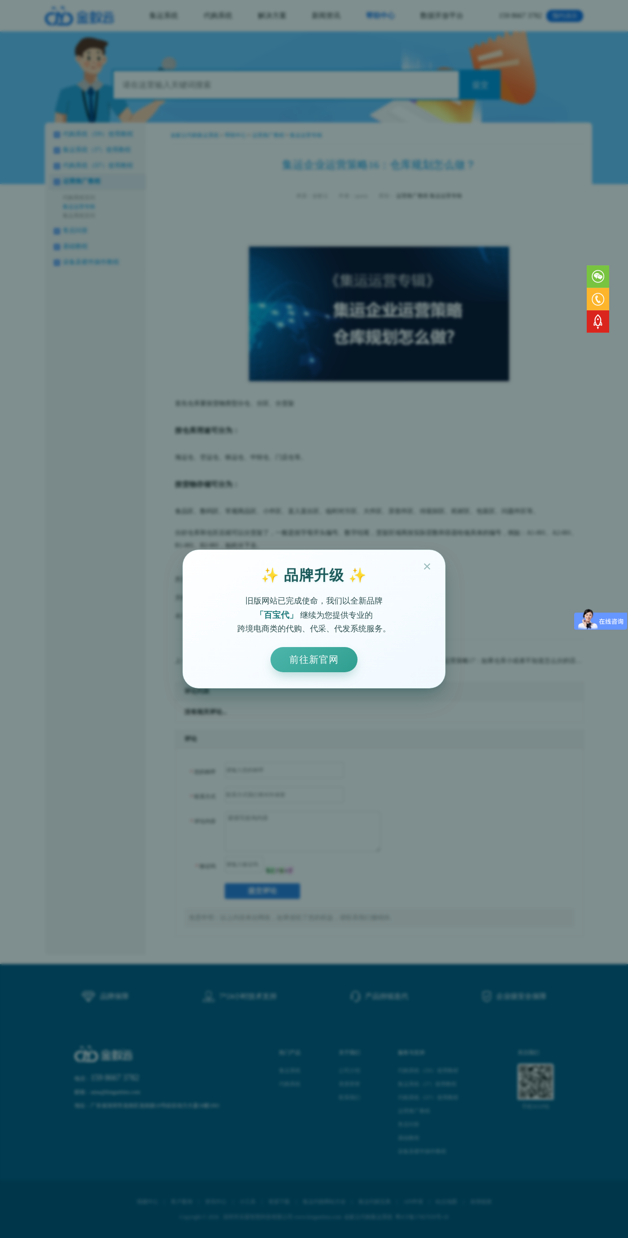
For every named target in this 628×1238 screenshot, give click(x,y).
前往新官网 (314, 659)
